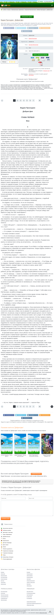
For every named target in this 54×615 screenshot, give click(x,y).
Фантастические (4, 595)
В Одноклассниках (46, 28)
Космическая (30, 577)
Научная (29, 579)
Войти (41, 1)
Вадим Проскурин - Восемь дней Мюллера (20, 456)
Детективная (29, 575)
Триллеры (3, 582)
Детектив (3, 574)
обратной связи (43, 613)
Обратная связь (30, 605)
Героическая (29, 574)
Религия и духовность (7, 549)
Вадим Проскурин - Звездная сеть (47, 456)
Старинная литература (8, 553)
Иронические (4, 575)
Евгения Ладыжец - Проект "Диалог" (7, 456)
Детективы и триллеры (8, 532)
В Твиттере (20, 28)
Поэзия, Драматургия (7, 559)
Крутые (2, 580)
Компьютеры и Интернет (8, 557)
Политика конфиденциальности (34, 603)
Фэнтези (29, 584)
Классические (4, 579)
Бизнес (4, 547)
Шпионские (3, 584)
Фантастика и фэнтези (7, 528)
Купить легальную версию (40, 55)
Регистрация (49, 1)
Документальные (6, 536)
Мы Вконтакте (26, 31)
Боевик (2, 572)
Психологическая (31, 580)
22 (39, 100)
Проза (4, 538)
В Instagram (32, 28)
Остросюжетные (4, 596)
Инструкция (31, 75)
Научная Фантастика (33, 45)
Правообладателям (31, 601)
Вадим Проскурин (33, 38)
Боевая (28, 572)
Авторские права (27, 16)
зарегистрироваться (16, 482)
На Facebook (7, 28)
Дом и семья (5, 544)
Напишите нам (46, 71)
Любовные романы (7, 530)
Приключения (6, 540)
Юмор (4, 555)
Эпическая (29, 586)
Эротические (4, 600)
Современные (4, 598)
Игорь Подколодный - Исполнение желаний (33, 456)
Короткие (3, 593)
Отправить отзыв (5, 519)
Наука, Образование (7, 534)
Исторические (4, 577)
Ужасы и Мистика (31, 582)
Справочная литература (8, 551)
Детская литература (7, 542)
